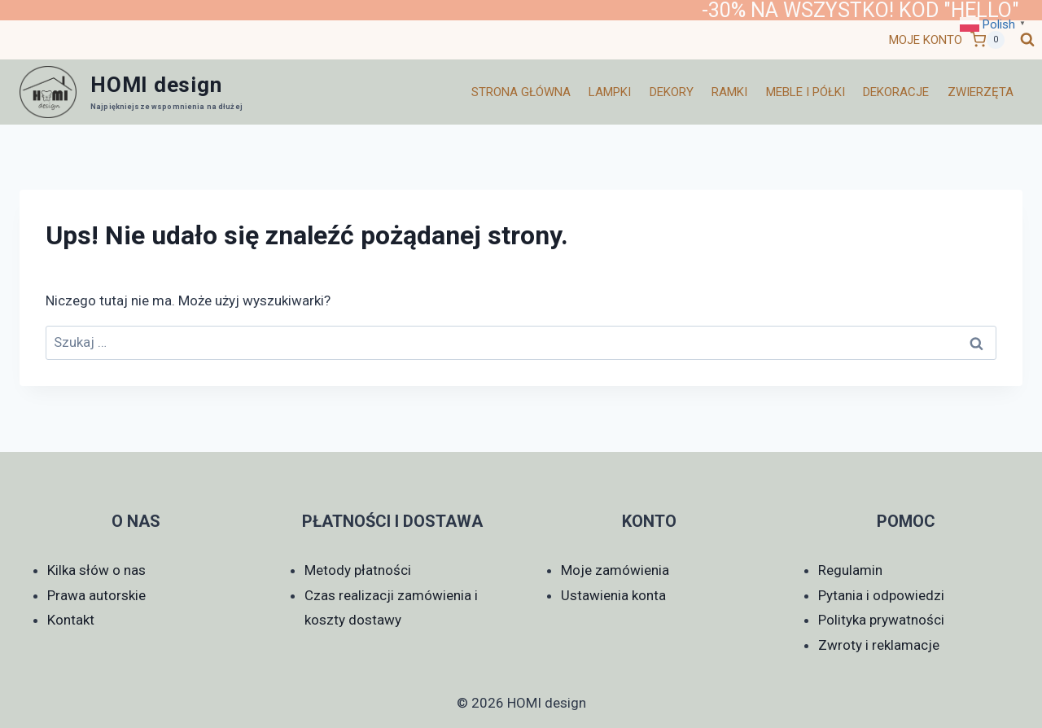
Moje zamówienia (615, 570)
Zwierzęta (981, 92)
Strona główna (521, 92)
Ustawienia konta (613, 595)
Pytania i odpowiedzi (881, 595)
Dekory (672, 92)
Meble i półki (805, 92)
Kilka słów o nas (96, 570)
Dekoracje (896, 92)
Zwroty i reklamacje (878, 645)
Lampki (610, 92)
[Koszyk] (987, 39)
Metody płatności (357, 570)
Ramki (729, 92)
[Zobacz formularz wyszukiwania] (1027, 40)
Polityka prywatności (881, 620)
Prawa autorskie (96, 595)
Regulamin (850, 570)
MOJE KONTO (925, 40)
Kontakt (70, 620)
